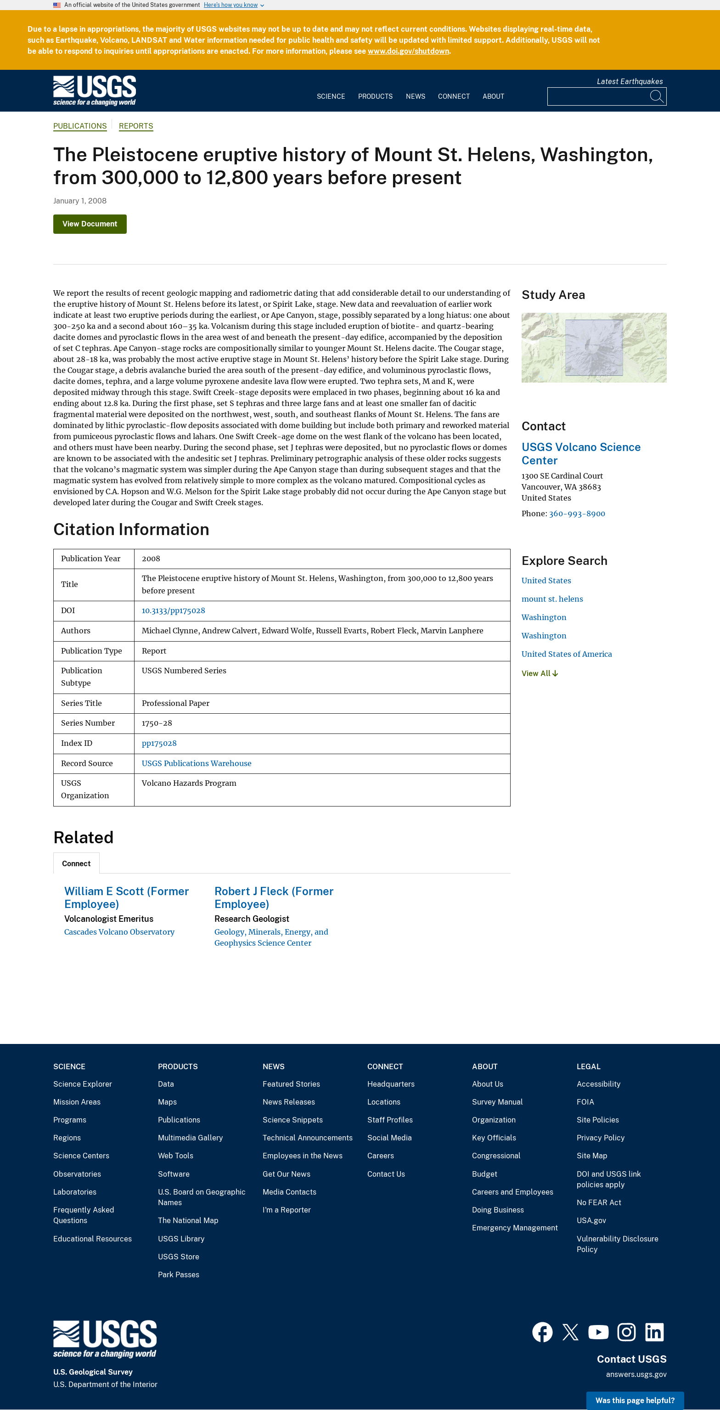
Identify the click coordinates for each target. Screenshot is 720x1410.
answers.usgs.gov (636, 1374)
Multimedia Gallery (190, 1138)
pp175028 (159, 743)
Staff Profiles (390, 1120)
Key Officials (494, 1138)
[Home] (94, 104)
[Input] (607, 96)
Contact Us (386, 1174)
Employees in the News (303, 1155)
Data (166, 1084)
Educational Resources (92, 1239)
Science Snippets (293, 1120)
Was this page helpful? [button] (635, 1400)
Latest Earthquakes (630, 81)
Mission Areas (77, 1102)
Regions (67, 1138)
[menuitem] (331, 91)
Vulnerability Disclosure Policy (617, 1244)
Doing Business (498, 1210)
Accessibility (599, 1084)
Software (174, 1174)
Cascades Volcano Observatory (119, 931)
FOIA (585, 1102)
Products (375, 96)
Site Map (592, 1155)
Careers (380, 1155)
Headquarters (391, 1084)
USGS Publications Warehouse (197, 763)
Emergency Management (515, 1228)
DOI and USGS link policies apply (609, 1180)
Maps (167, 1102)
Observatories (77, 1174)
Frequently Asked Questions (83, 1215)
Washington (544, 617)
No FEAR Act (599, 1202)
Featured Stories (291, 1084)
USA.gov (591, 1220)
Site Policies (598, 1120)
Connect (454, 96)
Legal (589, 1066)
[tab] (76, 863)
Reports (136, 126)
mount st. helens (552, 598)
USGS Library (181, 1239)
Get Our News (286, 1174)
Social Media (389, 1138)
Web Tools (175, 1155)
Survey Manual (497, 1102)
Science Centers (81, 1155)
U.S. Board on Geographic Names (202, 1197)
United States (546, 580)
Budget (484, 1174)
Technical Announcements (308, 1138)
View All (540, 673)
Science (331, 96)
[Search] (657, 96)
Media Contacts (289, 1192)
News (415, 96)
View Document (90, 224)
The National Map (188, 1220)
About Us (487, 1084)
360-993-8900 (577, 513)
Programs (69, 1120)
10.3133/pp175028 (173, 610)
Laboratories (74, 1192)
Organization (494, 1120)
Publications (80, 126)
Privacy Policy (601, 1138)
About (493, 96)
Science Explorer (82, 1084)
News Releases (289, 1102)
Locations (383, 1102)
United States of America (567, 654)
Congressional (496, 1155)
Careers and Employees (512, 1192)
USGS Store (178, 1256)
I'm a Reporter (287, 1210)
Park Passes (178, 1274)
